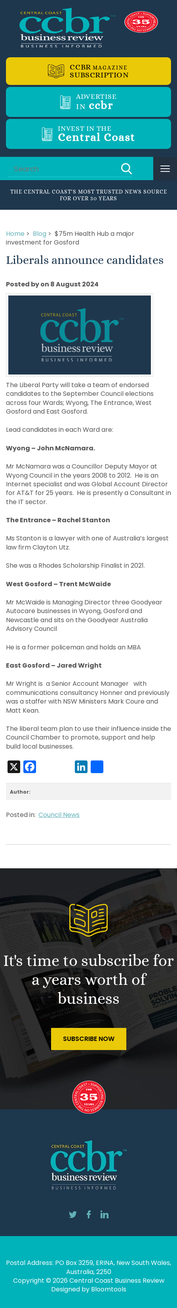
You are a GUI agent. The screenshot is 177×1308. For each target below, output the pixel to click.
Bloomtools (108, 1289)
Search (126, 169)
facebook (89, 1214)
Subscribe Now (88, 1038)
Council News (59, 814)
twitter (73, 1214)
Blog (39, 233)
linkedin (104, 1214)
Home (15, 233)
